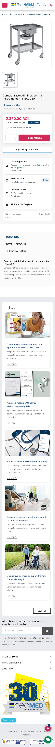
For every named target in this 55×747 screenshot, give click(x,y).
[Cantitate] (9, 138)
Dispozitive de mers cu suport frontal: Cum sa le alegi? (26, 577)
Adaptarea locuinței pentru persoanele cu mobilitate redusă (27, 519)
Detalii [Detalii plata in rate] (45, 180)
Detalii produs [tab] (16, 244)
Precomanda (34, 138)
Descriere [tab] (12, 237)
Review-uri (16, 251)
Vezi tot (42, 611)
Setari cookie (9, 720)
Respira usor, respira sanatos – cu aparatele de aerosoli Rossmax (24, 345)
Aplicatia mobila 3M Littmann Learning (27, 461)
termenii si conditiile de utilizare (32, 638)
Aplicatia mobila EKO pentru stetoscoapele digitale (21, 404)
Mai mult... (12, 364)
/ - (27, 109)
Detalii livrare (16, 170)
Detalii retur (16, 196)
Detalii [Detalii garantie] (47, 214)
